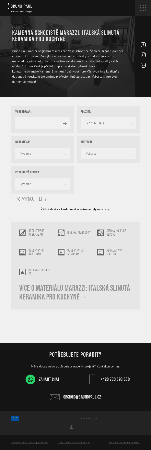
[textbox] (108, 123)
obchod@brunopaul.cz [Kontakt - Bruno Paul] (75, 397)
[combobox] (108, 123)
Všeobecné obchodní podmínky (29, 442)
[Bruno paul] (21, 8)
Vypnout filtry (32, 199)
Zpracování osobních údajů (74, 442)
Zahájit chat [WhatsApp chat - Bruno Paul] (43, 379)
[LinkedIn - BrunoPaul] (143, 66)
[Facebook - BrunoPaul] (143, 45)
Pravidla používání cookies (124, 442)
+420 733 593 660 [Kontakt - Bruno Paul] (108, 379)
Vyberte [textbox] (25, 153)
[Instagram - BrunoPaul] (143, 55)
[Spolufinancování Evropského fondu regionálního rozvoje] (15, 420)
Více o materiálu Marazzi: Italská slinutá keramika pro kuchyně (74, 293)
